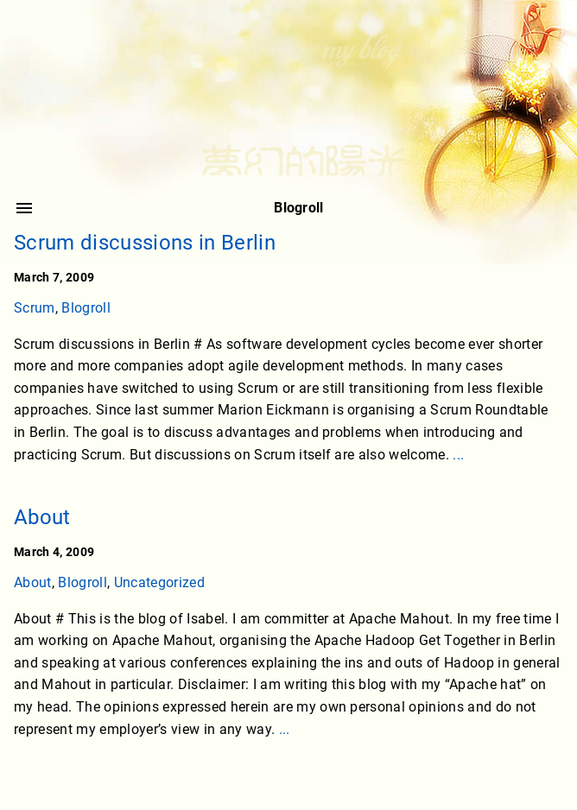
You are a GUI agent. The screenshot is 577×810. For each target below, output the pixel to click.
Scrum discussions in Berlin (145, 243)
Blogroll (86, 308)
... (458, 454)
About (42, 517)
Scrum (34, 308)
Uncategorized (159, 582)
